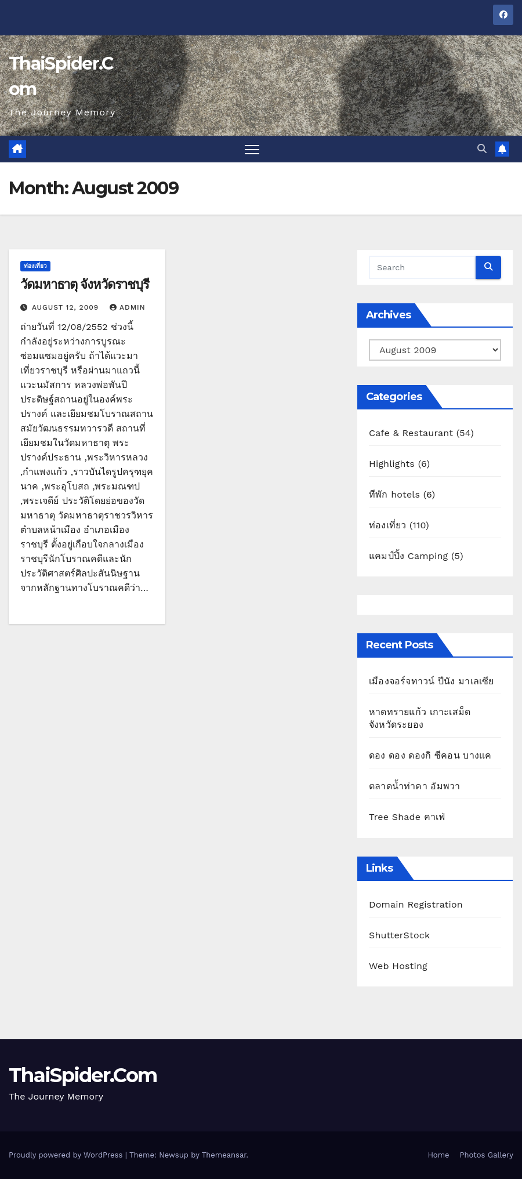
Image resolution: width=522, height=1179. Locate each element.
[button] (482, 148)
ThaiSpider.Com (83, 1075)
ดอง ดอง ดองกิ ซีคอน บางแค (430, 755)
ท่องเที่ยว (35, 266)
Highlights (392, 463)
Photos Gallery (486, 1155)
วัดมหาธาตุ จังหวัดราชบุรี (84, 284)
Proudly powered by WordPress (67, 1155)
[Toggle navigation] (252, 149)
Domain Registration (416, 904)
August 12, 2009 (67, 307)
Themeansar (224, 1155)
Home (438, 1155)
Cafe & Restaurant (411, 432)
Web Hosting (398, 965)
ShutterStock (399, 935)
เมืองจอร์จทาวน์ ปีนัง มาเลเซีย (431, 681)
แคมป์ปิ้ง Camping (408, 555)
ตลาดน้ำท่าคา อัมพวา (414, 786)
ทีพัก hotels (394, 494)
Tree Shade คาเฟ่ (407, 816)
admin (128, 307)
